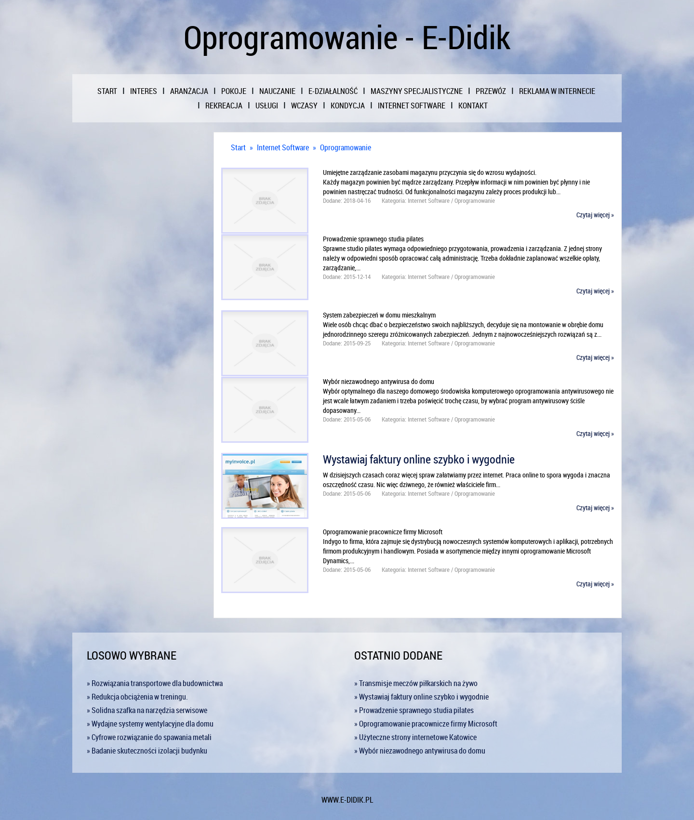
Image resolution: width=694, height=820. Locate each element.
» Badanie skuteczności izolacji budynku (147, 750)
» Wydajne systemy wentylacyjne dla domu (150, 723)
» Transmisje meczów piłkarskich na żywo (416, 683)
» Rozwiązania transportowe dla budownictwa (155, 683)
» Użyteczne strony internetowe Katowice (415, 737)
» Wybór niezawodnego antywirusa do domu (419, 750)
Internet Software (283, 147)
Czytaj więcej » (595, 214)
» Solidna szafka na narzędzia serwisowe (147, 710)
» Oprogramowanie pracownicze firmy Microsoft (425, 723)
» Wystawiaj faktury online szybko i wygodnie (421, 696)
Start (238, 147)
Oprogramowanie (345, 147)
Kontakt (473, 105)
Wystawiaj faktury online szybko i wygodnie (419, 459)
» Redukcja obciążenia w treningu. (137, 696)
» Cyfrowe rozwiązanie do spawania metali (149, 737)
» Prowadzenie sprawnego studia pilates (414, 710)
